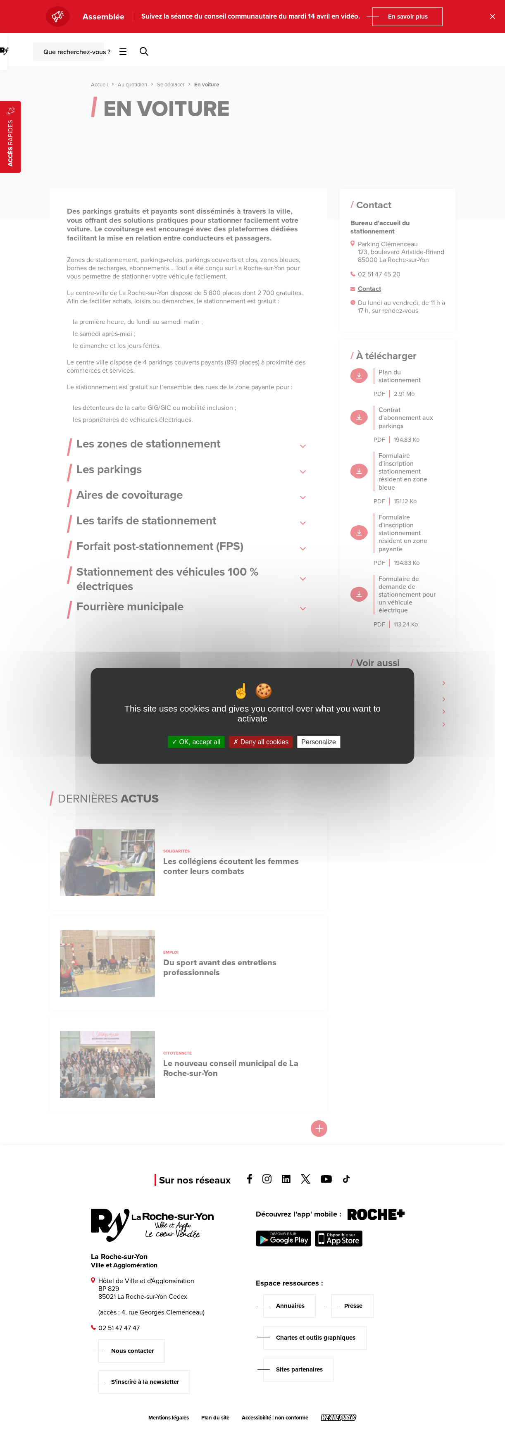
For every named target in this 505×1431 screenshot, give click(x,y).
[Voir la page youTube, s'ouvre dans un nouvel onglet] (326, 1180)
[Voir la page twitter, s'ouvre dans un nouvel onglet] (305, 1181)
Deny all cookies (260, 741)
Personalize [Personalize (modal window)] (318, 741)
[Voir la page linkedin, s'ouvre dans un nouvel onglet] (286, 1181)
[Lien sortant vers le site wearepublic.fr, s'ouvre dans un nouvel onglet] (339, 1417)
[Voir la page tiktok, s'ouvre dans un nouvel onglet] (346, 1181)
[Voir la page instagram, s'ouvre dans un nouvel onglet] (267, 1181)
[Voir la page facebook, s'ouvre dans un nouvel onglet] (249, 1181)
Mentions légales (168, 1417)
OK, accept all (196, 741)
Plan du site (215, 1417)
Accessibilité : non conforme (275, 1417)
